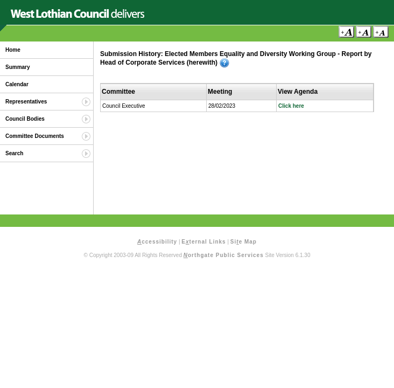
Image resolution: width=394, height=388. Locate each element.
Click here (291, 106)
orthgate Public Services (224, 255)
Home (12, 50)
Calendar (17, 84)
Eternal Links (203, 242)
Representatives (26, 102)
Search (14, 153)
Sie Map (243, 242)
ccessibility (157, 242)
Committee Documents (34, 136)
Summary (17, 67)
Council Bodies (25, 119)
